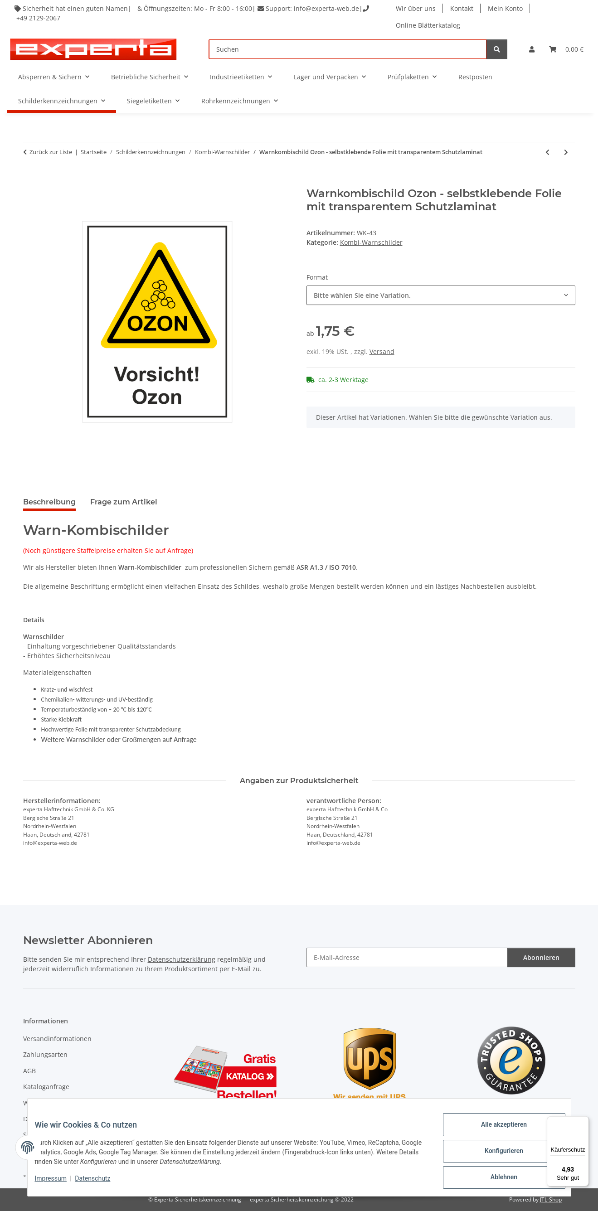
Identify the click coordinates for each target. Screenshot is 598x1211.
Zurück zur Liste (50, 152)
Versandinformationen (57, 1038)
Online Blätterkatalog (429, 25)
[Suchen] (348, 49)
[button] (532, 49)
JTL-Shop (551, 1199)
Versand (381, 351)
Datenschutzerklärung (181, 959)
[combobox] (440, 295)
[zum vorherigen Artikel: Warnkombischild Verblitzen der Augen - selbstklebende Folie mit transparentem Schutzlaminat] (547, 152)
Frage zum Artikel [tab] (123, 502)
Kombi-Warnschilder (371, 242)
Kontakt (462, 8)
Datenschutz (99, 1183)
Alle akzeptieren (497, 1131)
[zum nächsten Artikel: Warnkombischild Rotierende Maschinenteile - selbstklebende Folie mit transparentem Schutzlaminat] (566, 152)
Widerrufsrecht (46, 1103)
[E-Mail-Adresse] (407, 957)
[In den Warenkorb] (30, 182)
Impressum (58, 1183)
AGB (29, 1070)
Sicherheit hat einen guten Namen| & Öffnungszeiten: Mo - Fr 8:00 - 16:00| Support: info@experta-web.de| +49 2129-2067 (194, 13)
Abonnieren (541, 957)
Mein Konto (506, 8)
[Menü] (583, 1121)
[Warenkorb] (566, 49)
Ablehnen (496, 1178)
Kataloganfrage (46, 1086)
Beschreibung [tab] (49, 502)
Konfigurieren (496, 1155)
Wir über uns (417, 8)
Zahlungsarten (45, 1054)
